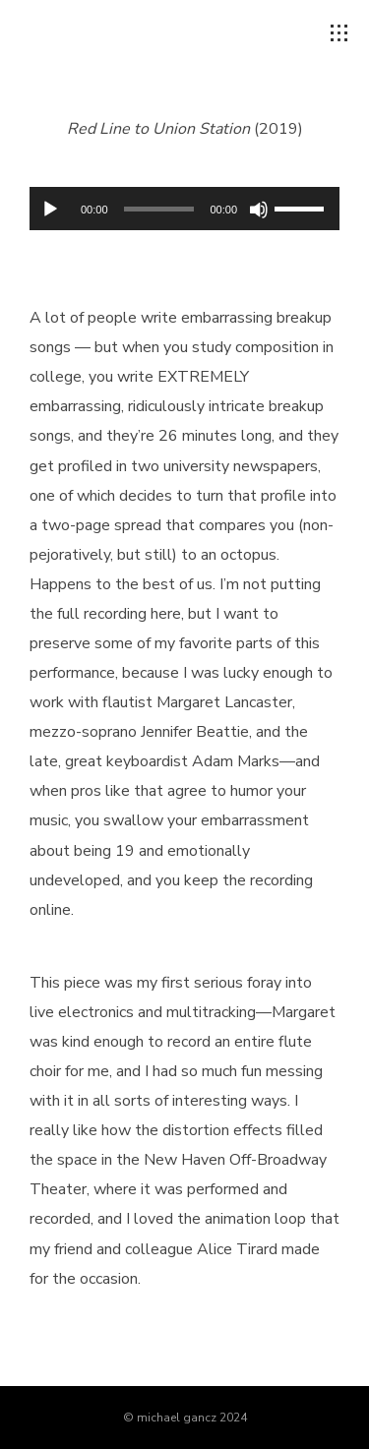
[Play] (50, 209)
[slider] (159, 209)
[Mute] (259, 209)
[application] (184, 208)
